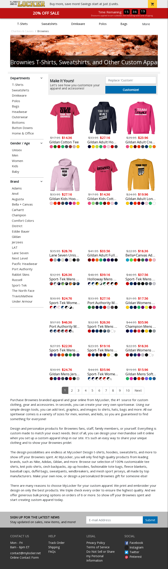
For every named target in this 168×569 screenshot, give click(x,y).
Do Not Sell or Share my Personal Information (100, 556)
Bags (123, 24)
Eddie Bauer (21, 231)
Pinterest (133, 557)
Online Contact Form (24, 557)
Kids (15, 166)
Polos (103, 24)
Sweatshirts (49, 24)
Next (138, 390)
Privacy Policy (95, 543)
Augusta (18, 199)
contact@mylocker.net (25, 553)
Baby (15, 171)
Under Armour (22, 301)
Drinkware (78, 24)
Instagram (133, 547)
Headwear (19, 112)
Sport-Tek (19, 285)
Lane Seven (20, 253)
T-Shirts (22, 24)
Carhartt (18, 210)
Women (17, 161)
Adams (17, 188)
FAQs (52, 552)
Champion (19, 215)
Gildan (16, 237)
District (17, 226)
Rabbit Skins (20, 274)
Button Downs (22, 128)
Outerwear (20, 117)
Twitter (131, 552)
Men (15, 155)
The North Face (23, 290)
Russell (17, 280)
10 (128, 390)
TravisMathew (22, 296)
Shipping (54, 547)
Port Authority (22, 269)
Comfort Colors (23, 220)
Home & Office (23, 133)
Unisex (17, 150)
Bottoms (18, 122)
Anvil (15, 193)
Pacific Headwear (24, 264)
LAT (15, 247)
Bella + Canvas (22, 204)
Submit (150, 520)
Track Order (56, 543)
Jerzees (17, 242)
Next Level (20, 258)
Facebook (133, 543)
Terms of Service (98, 547)
